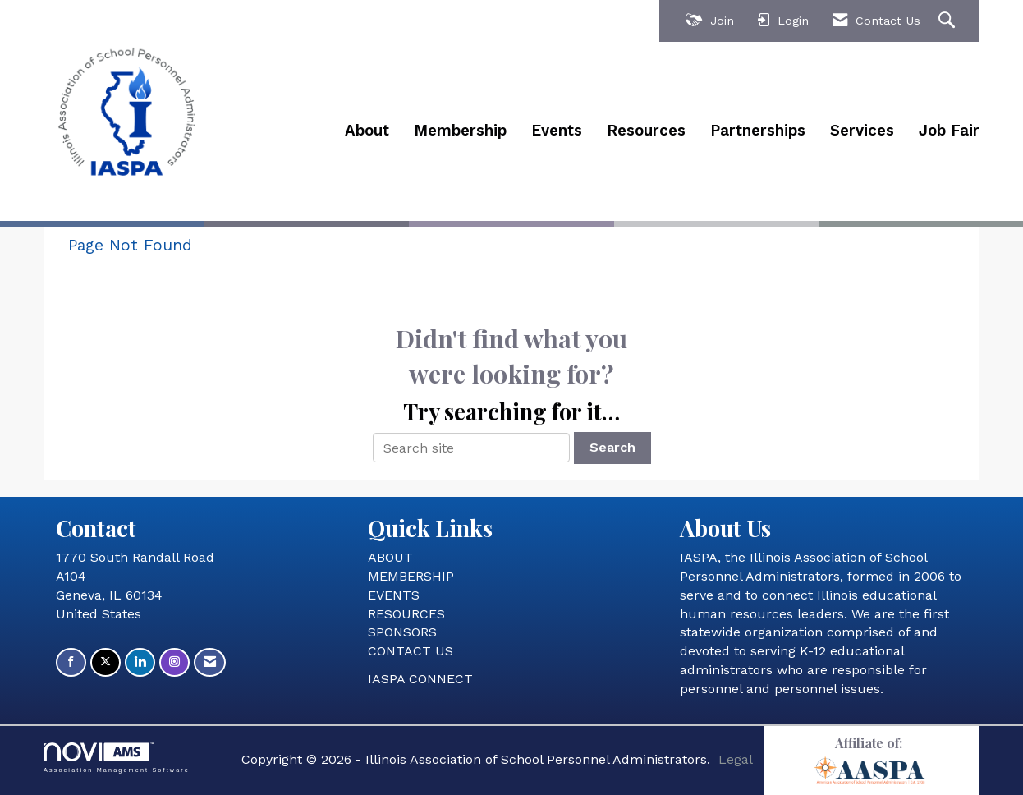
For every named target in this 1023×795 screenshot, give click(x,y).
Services (862, 131)
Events (556, 131)
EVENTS (394, 595)
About (367, 131)
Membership (460, 131)
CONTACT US (410, 651)
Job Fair (949, 131)
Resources (646, 131)
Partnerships (757, 131)
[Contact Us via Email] (210, 662)
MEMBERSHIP (411, 576)
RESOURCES (406, 614)
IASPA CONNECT (420, 679)
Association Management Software (117, 757)
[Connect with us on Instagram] (174, 662)
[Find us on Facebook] (71, 662)
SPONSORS (402, 632)
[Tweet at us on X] (105, 662)
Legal (735, 759)
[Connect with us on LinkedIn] (140, 662)
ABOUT (390, 557)
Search (612, 447)
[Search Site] (948, 21)
